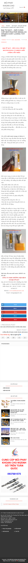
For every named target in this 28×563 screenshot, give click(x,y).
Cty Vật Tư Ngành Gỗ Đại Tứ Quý (11, 504)
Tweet (9, 304)
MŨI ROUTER (6, 390)
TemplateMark (22, 560)
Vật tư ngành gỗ (15, 334)
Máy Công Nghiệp (7, 528)
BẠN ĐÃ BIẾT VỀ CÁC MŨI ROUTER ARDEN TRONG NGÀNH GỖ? (17, 411)
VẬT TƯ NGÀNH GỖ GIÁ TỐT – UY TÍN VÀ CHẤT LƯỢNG (19, 420)
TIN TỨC (4, 39)
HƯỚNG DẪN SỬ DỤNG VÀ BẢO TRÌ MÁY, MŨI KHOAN (15, 332)
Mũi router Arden (15, 438)
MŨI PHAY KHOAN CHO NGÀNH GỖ (8, 6)
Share (9, 308)
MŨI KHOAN (6, 388)
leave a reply (17, 39)
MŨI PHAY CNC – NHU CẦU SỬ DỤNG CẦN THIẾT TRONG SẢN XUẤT (18, 430)
